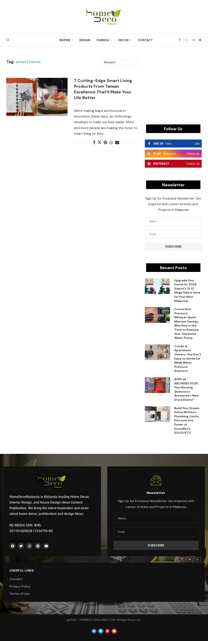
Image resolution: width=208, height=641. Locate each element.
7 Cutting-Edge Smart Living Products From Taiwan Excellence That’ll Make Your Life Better (103, 89)
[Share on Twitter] (99, 142)
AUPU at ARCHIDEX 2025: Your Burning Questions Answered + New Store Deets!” (186, 389)
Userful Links (21, 570)
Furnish (103, 40)
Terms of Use (19, 593)
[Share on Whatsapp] (111, 142)
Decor (123, 40)
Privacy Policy (19, 586)
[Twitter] (186, 40)
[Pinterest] (200, 40)
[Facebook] (180, 40)
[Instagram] (193, 40)
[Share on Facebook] (94, 142)
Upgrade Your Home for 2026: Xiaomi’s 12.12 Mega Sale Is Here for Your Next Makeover (187, 290)
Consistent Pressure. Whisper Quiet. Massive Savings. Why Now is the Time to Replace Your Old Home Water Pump (186, 323)
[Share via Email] (117, 142)
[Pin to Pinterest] (105, 142)
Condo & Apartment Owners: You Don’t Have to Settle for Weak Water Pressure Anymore (187, 358)
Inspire (64, 40)
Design (84, 40)
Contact (145, 40)
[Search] (7, 40)
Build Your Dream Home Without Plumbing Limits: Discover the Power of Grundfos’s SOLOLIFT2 (186, 420)
